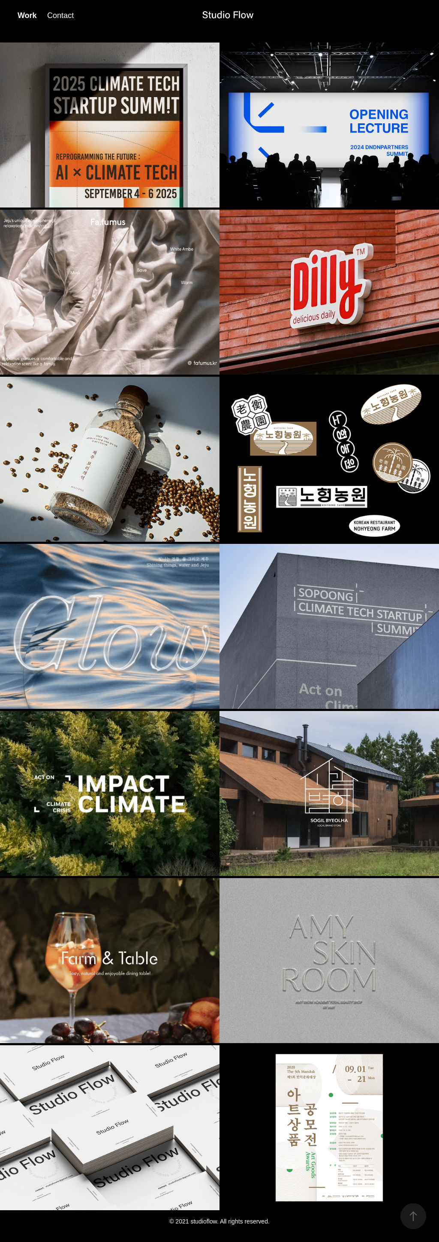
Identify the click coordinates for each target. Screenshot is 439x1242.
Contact (60, 15)
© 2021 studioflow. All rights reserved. (219, 1221)
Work (27, 15)
